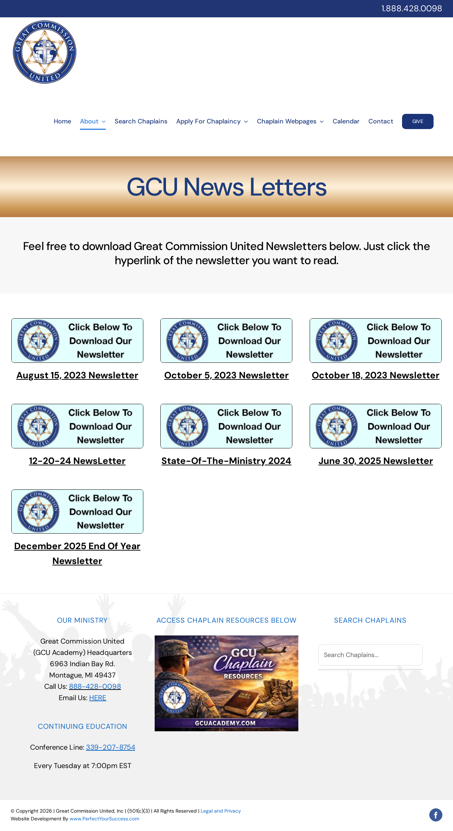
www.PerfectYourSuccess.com (104, 818)
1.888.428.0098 (412, 8)
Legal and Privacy (221, 811)
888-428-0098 (95, 686)
